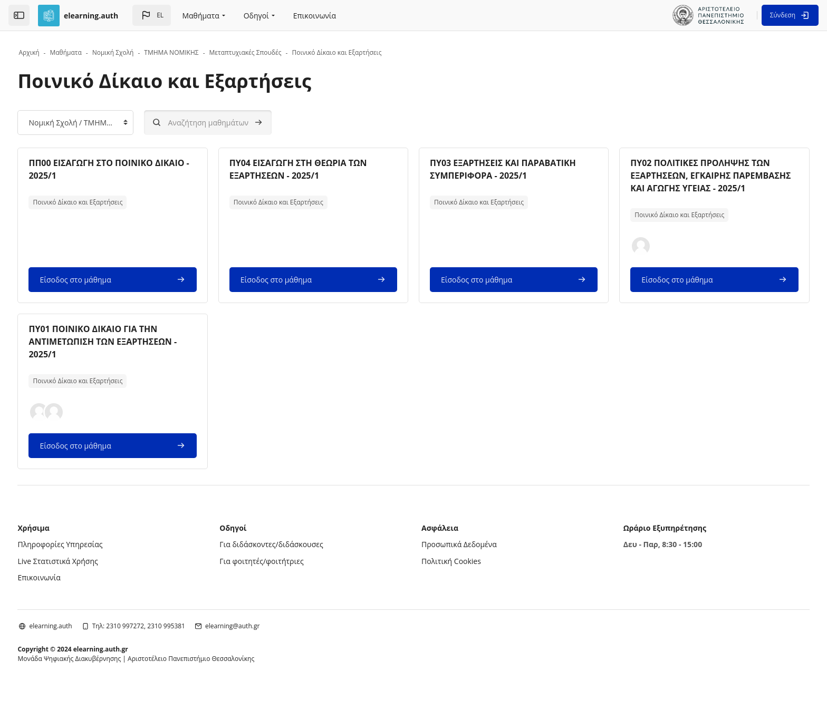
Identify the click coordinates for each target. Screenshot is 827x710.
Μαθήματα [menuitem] (200, 16)
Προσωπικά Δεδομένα (459, 557)
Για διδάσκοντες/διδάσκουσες (283, 557)
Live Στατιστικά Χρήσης (82, 574)
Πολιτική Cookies (451, 574)
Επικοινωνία (63, 590)
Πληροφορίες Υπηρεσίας (84, 557)
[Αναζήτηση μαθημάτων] (232, 122)
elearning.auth (75, 638)
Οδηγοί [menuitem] (256, 16)
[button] (151, 15)
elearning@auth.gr (257, 638)
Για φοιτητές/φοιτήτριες (274, 574)
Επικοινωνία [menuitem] (314, 16)
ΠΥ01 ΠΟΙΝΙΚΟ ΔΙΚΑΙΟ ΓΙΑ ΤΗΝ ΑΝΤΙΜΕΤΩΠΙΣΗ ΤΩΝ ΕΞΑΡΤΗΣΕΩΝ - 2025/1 (127, 354)
